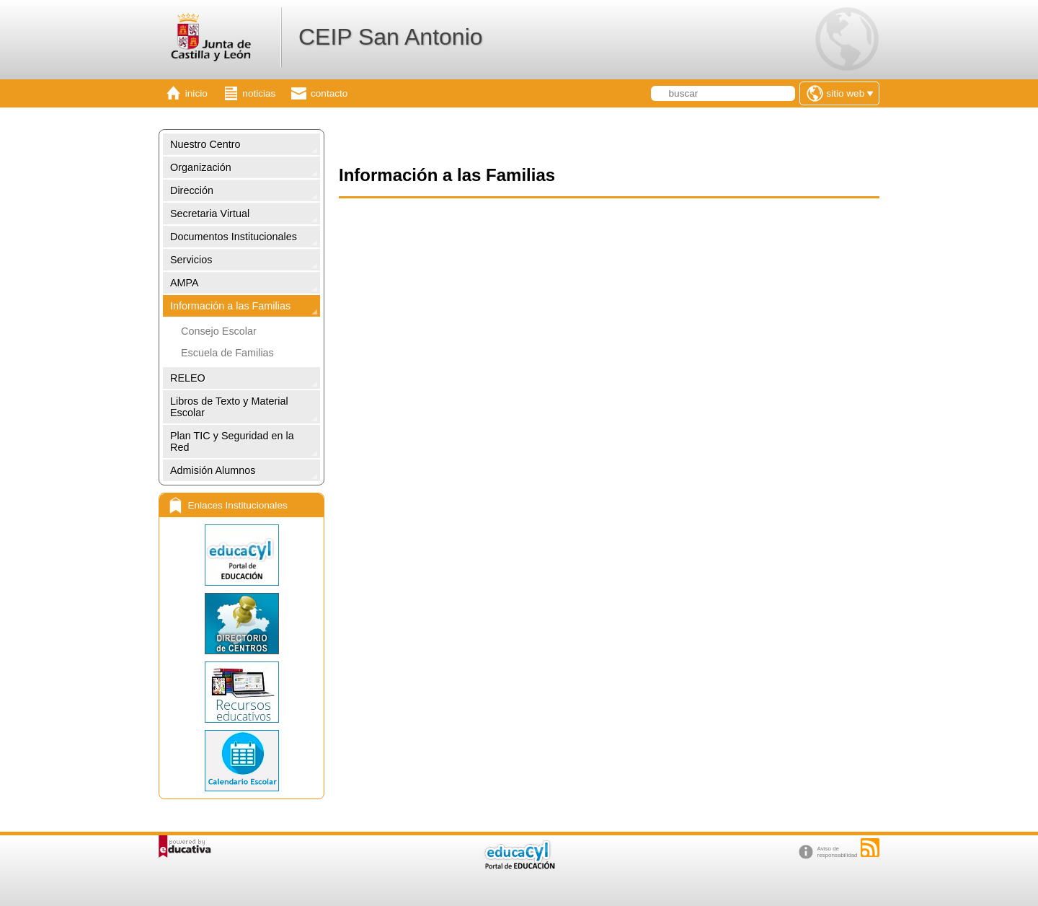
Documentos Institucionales (233, 236)
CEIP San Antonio (390, 37)
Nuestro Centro (205, 144)
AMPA (184, 283)
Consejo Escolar (219, 331)
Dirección (191, 190)
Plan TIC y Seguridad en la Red (232, 441)
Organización (200, 167)
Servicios (191, 259)
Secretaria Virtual (209, 213)
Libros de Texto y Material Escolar (229, 406)
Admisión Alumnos (212, 470)
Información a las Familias (230, 306)
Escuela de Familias (227, 353)
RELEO (187, 378)
